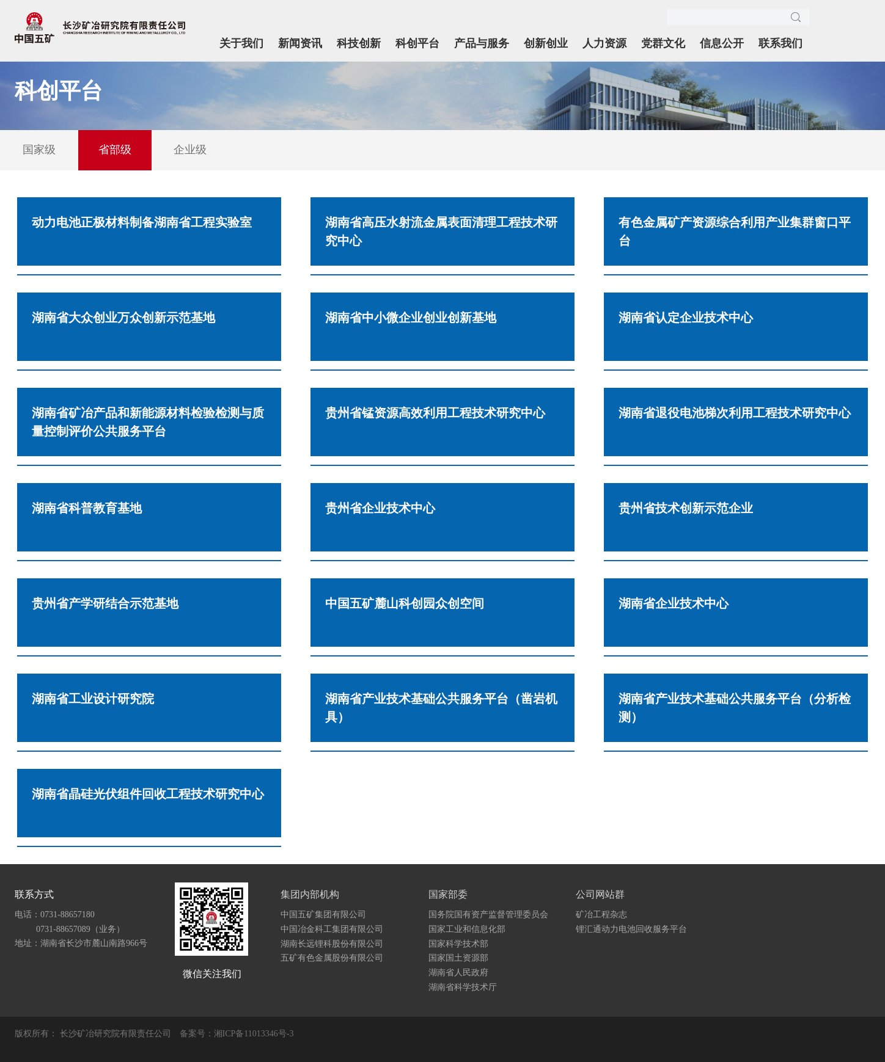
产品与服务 (481, 43)
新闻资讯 (300, 43)
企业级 (190, 150)
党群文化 (663, 43)
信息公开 (722, 43)
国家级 (39, 150)
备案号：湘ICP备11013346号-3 (237, 1033)
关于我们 (241, 43)
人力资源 (604, 43)
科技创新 (359, 43)
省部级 (114, 150)
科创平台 (417, 43)
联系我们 (780, 43)
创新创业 (546, 43)
